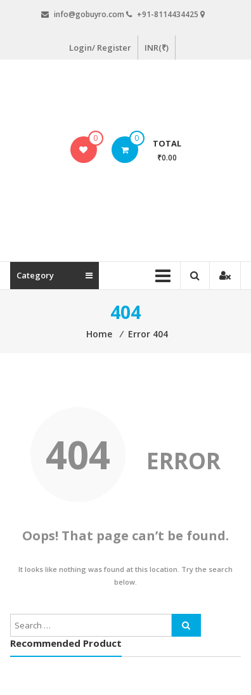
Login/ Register (100, 47)
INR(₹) (157, 47)
